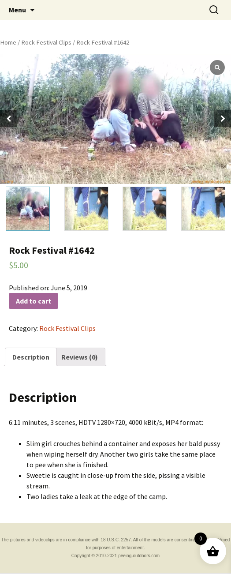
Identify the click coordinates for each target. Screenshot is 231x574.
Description (30, 357)
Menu (17, 9)
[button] (222, 118)
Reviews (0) (79, 357)
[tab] (31, 357)
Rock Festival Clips (46, 42)
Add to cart (33, 300)
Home (8, 42)
